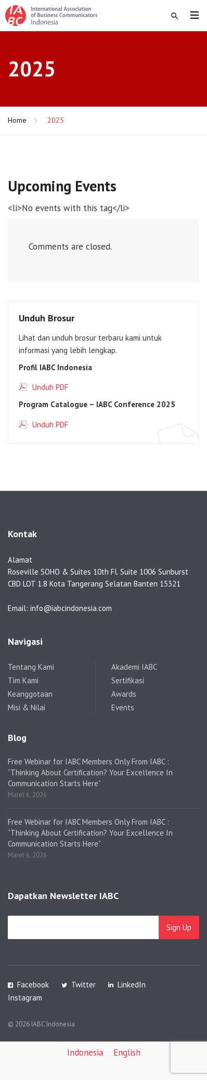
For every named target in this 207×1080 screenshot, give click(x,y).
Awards (123, 694)
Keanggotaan (30, 694)
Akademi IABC (134, 667)
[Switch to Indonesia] (85, 1053)
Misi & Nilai (26, 707)
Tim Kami (23, 680)
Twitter (83, 985)
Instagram (25, 998)
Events (122, 707)
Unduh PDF (50, 387)
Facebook (33, 985)
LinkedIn (132, 985)
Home (17, 120)
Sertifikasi (127, 680)
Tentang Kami (31, 667)
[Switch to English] (127, 1053)
